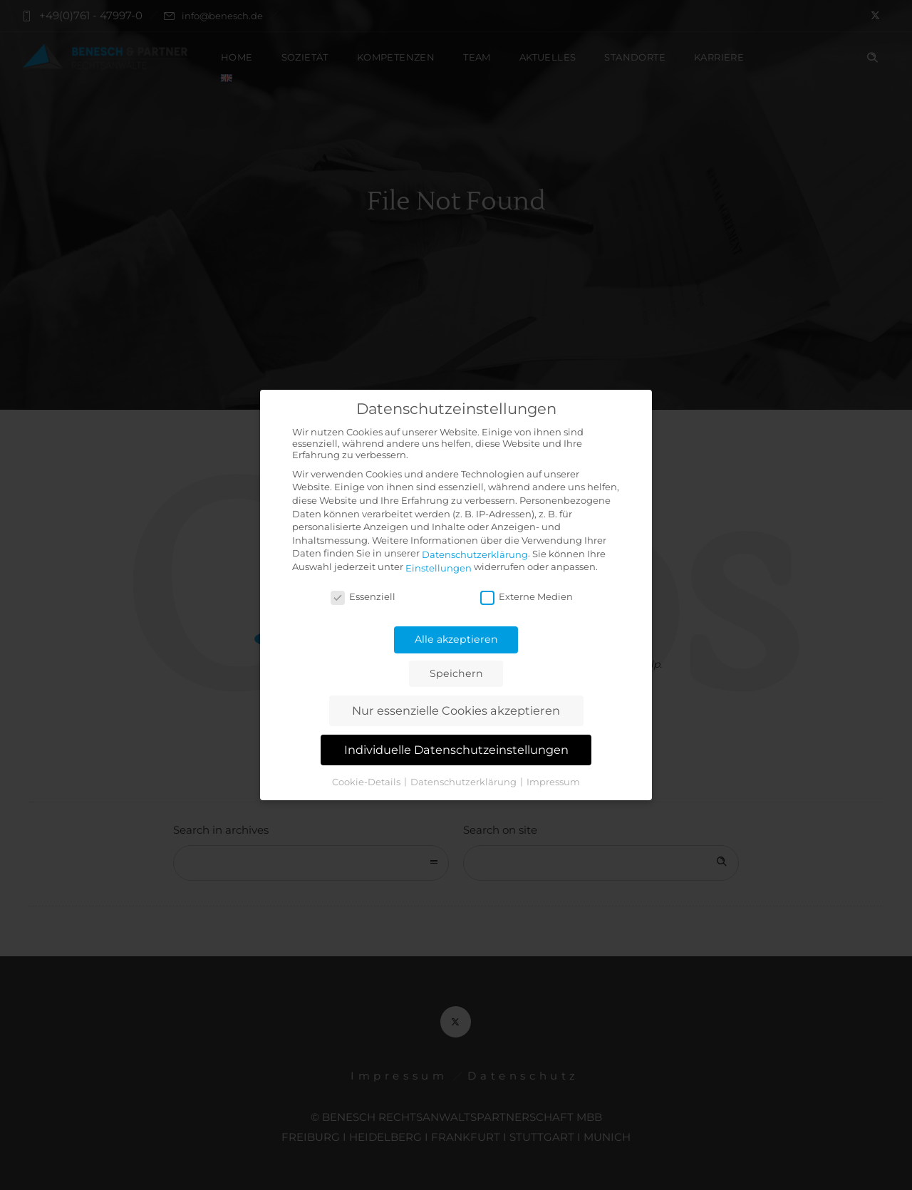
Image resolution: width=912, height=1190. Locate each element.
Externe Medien (526, 596)
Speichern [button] (456, 673)
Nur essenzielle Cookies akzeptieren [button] (456, 710)
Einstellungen (438, 568)
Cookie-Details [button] (367, 781)
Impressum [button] (553, 781)
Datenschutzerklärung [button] (464, 781)
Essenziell (363, 596)
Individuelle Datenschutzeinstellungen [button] (456, 750)
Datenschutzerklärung (475, 554)
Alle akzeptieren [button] (456, 639)
